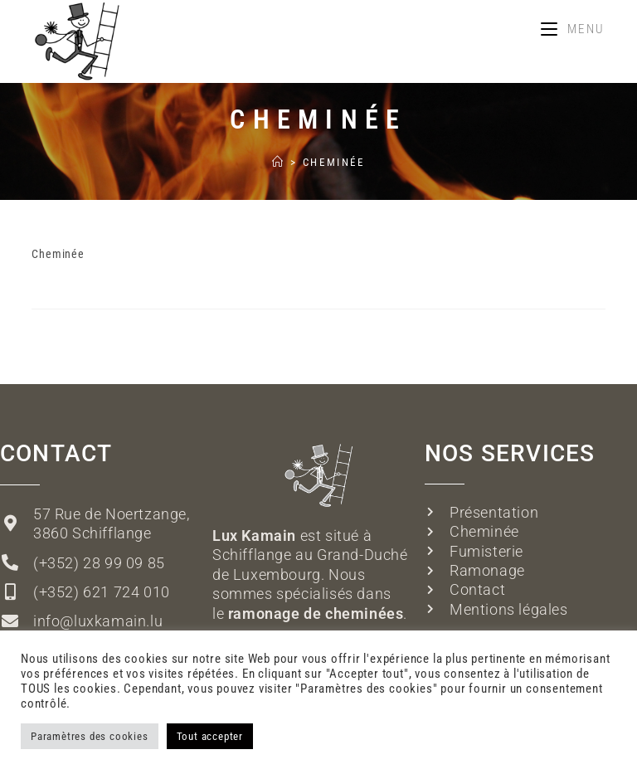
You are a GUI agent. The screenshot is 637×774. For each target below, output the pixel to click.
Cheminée (334, 162)
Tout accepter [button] (210, 736)
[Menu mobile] (573, 29)
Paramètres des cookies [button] (89, 736)
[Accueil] (278, 162)
